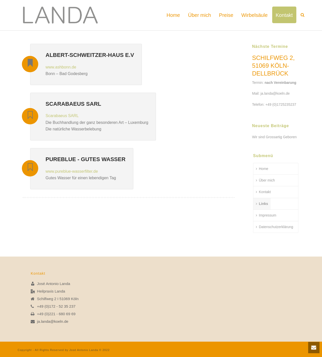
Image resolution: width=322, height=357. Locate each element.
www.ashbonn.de (61, 67)
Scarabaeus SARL (73, 104)
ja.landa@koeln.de (275, 93)
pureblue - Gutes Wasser (86, 159)
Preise (226, 15)
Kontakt (284, 15)
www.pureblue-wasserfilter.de (72, 171)
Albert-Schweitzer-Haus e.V (90, 55)
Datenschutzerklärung (274, 227)
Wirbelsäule (254, 15)
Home (173, 15)
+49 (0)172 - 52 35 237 (56, 306)
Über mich (199, 15)
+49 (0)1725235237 (280, 104)
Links (262, 204)
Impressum (266, 215)
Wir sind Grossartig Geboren (274, 137)
